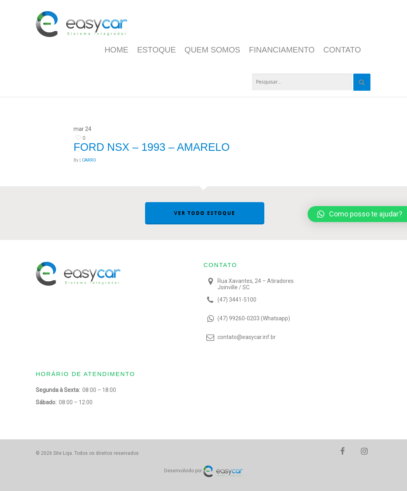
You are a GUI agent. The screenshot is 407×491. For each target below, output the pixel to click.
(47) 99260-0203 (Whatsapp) (253, 318)
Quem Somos (212, 49)
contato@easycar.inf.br (246, 337)
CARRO (89, 160)
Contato (342, 49)
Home (116, 49)
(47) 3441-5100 (236, 299)
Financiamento (281, 49)
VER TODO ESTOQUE (204, 213)
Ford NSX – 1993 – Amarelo (152, 147)
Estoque (156, 49)
